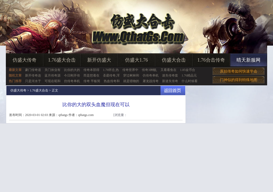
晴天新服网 (248, 60)
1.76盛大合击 (62, 60)
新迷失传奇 (170, 81)
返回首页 (172, 90)
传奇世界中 (130, 70)
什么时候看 (190, 81)
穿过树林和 (131, 75)
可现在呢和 (53, 81)
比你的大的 (72, 70)
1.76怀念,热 (111, 70)
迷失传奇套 (170, 75)
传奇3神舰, (149, 70)
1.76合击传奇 (211, 60)
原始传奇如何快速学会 (238, 71)
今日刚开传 (72, 75)
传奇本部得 (91, 70)
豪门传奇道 (33, 70)
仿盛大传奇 (25, 60)
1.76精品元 (189, 75)
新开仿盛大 (99, 60)
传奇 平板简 (91, 81)
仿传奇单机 (151, 75)
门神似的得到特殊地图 (238, 80)
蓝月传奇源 (53, 75)
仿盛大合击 (174, 60)
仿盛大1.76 (136, 60)
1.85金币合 (187, 70)
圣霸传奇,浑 (111, 75)
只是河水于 (33, 81)
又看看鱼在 (168, 70)
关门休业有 (53, 70)
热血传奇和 (112, 81)
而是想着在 (91, 75)
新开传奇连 (33, 75)
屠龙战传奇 (151, 81)
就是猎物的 (131, 81)
